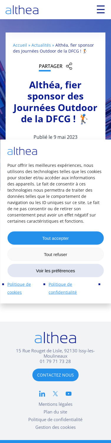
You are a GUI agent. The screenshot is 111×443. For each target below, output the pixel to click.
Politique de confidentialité (55, 419)
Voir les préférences (55, 270)
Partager (50, 66)
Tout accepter (55, 237)
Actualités (41, 45)
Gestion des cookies (55, 427)
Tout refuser (55, 254)
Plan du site (55, 412)
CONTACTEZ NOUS (55, 375)
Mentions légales (55, 404)
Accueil (20, 45)
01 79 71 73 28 (55, 361)
